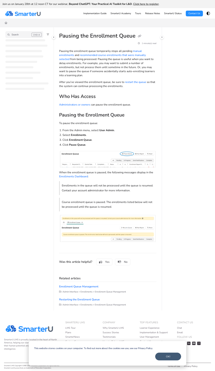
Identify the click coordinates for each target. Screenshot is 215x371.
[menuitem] (94, 13)
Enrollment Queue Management (78, 286)
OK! (168, 356)
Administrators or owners (74, 105)
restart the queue (135, 82)
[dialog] (107, 353)
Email (180, 332)
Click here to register (146, 4)
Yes (104, 262)
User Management (149, 336)
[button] (23, 13)
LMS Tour (70, 328)
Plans (68, 332)
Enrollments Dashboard (73, 176)
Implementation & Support (154, 332)
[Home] (6, 23)
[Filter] (48, 35)
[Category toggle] (54, 37)
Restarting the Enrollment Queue (79, 299)
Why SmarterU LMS (113, 328)
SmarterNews (72, 336)
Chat (179, 328)
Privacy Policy (191, 366)
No (122, 262)
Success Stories (111, 332)
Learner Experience (149, 328)
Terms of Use (173, 366)
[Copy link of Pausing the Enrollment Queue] (139, 36)
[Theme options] (208, 13)
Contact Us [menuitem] (194, 13)
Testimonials (109, 336)
